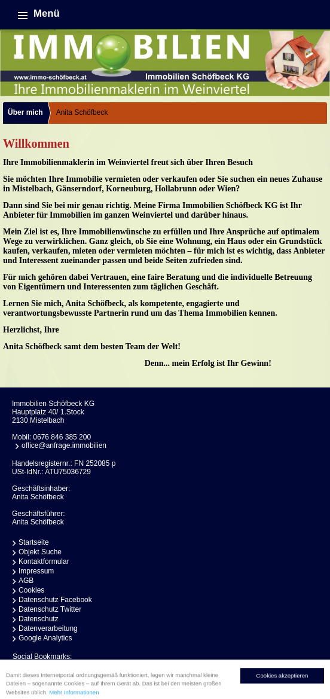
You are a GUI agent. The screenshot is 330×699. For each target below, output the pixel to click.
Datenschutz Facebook (55, 600)
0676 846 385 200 (62, 437)
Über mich (25, 112)
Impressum (36, 571)
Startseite (34, 542)
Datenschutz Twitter (50, 609)
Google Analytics (45, 638)
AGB (26, 580)
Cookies (31, 590)
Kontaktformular (44, 561)
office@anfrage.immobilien (64, 445)
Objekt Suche (40, 552)
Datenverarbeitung (48, 628)
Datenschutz (39, 619)
